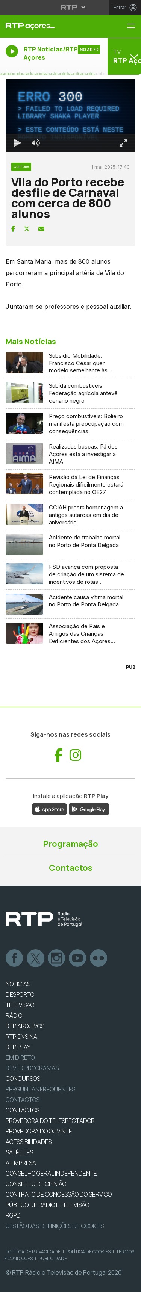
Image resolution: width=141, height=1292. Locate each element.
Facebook (15, 958)
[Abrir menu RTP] (70, 7)
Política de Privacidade (33, 1251)
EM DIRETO (20, 1057)
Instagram (57, 958)
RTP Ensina (21, 1036)
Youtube (78, 958)
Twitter (36, 958)
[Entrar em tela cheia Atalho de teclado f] (123, 143)
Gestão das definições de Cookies (55, 1226)
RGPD (13, 1215)
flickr (99, 958)
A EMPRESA (21, 1163)
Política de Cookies (88, 1251)
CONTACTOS (22, 1110)
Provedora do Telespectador (50, 1121)
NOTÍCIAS (18, 984)
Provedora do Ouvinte (39, 1131)
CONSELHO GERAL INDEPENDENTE (51, 1173)
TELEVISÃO (20, 1005)
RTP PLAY (18, 1047)
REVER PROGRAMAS (32, 1068)
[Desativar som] (36, 143)
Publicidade (52, 1258)
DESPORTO (20, 994)
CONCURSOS (23, 1078)
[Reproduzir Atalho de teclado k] (18, 143)
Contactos (70, 867)
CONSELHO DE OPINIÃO (36, 1184)
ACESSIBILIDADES (29, 1142)
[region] (70, 115)
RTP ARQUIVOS (25, 1026)
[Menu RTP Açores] (134, 26)
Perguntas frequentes (40, 1089)
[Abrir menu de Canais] (123, 56)
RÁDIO (14, 1015)
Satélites (19, 1152)
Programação (70, 843)
